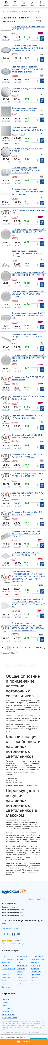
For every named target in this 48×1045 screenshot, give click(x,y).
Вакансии (5, 1011)
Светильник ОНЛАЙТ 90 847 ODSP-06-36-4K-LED (28, 378)
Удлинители (35, 984)
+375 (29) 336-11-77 (10, 904)
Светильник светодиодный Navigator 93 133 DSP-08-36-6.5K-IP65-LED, (27, 337)
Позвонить (41, 3)
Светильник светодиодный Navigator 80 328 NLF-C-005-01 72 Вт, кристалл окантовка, (27, 69)
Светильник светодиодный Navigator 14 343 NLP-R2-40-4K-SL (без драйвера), (28, 191)
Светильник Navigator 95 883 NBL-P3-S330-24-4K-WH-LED (28, 436)
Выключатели (7, 987)
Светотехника (22, 956)
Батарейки (35, 968)
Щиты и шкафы (7, 959)
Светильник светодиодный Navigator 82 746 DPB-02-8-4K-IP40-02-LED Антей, (26, 170)
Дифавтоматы (22, 965)
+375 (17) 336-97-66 (14, 916)
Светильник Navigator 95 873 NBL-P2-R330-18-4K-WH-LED (28, 455)
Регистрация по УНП (9, 1017)
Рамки (33, 981)
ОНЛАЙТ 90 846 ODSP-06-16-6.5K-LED (28, 211)
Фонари (19, 975)
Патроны (5, 975)
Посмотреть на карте (10, 929)
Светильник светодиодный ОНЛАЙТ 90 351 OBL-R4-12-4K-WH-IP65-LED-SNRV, (29, 358)
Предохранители (8, 968)
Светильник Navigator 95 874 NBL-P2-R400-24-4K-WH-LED (28, 417)
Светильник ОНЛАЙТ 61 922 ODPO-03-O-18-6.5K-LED (28, 27)
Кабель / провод (37, 956)
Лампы (4, 956)
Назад (4, 648)
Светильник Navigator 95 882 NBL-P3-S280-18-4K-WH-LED (28, 513)
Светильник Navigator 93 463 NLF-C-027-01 (28, 89)
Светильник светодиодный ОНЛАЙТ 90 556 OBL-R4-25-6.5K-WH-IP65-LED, (29, 232)
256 (37, 648)
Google (21, 944)
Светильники (36, 972)
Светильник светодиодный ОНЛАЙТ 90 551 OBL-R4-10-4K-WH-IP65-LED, (29, 273)
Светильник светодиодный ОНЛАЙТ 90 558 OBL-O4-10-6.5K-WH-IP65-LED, (29, 315)
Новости (5, 1002)
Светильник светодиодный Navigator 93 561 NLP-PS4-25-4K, (27, 109)
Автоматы (35, 962)
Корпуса (5, 984)
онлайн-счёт (41, 899)
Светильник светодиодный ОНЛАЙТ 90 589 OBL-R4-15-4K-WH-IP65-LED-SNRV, (29, 294)
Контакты (5, 999)
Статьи (4, 1005)
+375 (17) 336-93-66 (13, 912)
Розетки (34, 978)
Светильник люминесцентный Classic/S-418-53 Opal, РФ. (26, 553)
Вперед (42, 648)
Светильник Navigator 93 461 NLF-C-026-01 (27, 149)
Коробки (20, 984)
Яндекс (14, 944)
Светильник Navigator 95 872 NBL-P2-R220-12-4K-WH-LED (28, 494)
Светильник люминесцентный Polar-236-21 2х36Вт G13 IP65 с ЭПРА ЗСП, (26, 533)
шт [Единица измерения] (39, 39)
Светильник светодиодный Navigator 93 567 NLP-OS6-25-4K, (27, 128)
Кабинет (32, 3)
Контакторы (35, 965)
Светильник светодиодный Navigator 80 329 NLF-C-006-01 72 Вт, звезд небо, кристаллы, (27, 48)
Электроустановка (38, 959)
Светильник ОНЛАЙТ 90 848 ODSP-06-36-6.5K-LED (28, 397)
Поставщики (6, 1008)
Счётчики (20, 959)
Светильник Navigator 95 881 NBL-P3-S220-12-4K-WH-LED (27, 474)
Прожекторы (36, 975)
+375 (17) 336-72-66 (13, 909)
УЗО (18, 962)
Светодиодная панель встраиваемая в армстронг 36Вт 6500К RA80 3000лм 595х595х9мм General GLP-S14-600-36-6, (28, 627)
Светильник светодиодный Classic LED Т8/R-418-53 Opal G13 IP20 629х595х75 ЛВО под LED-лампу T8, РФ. (29, 603)
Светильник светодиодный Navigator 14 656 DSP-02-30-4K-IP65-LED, (27, 253)
